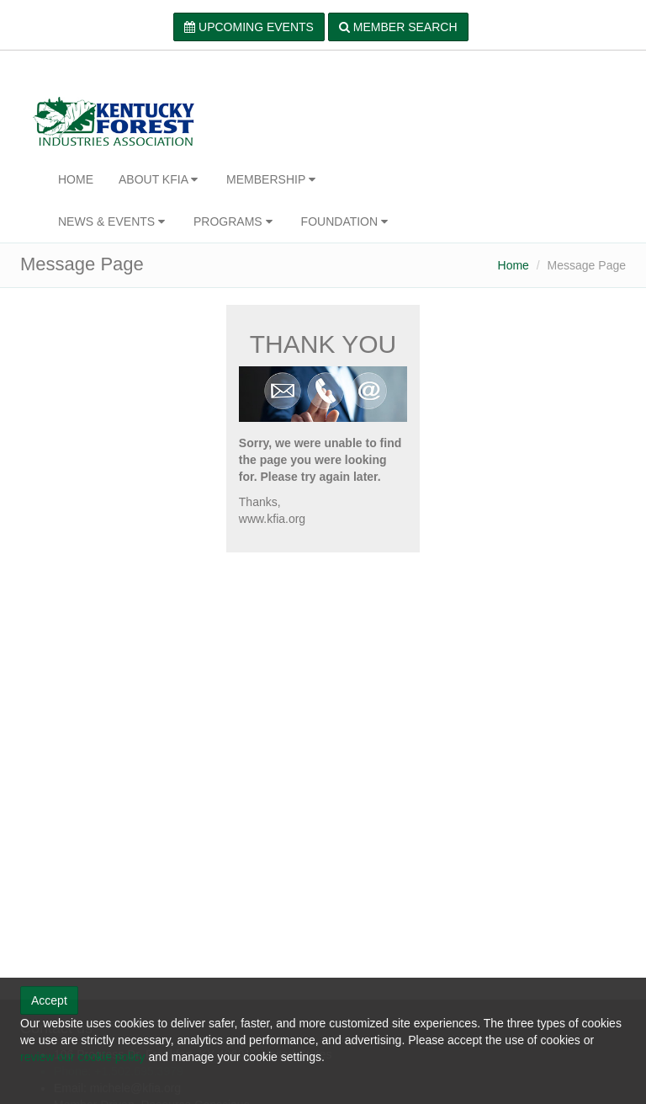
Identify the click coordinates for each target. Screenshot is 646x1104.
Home (513, 265)
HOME (75, 179)
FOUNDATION (346, 221)
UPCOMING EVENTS (249, 27)
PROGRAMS (234, 221)
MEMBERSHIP (272, 179)
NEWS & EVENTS (113, 221)
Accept (49, 1000)
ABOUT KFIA (160, 179)
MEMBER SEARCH (398, 27)
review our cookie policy (83, 1057)
